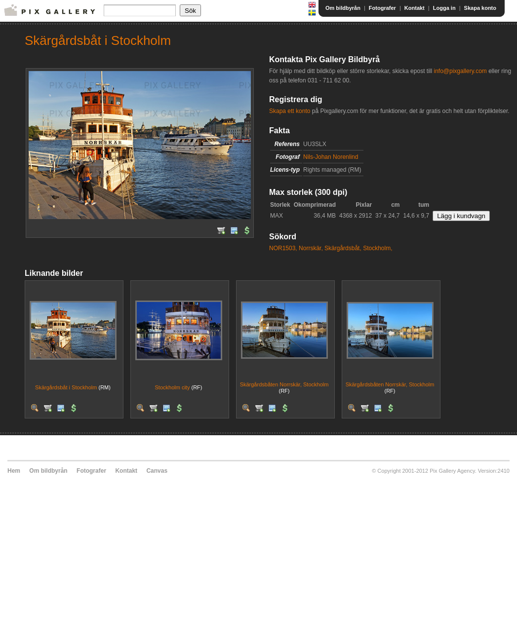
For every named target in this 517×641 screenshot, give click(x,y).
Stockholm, (377, 248)
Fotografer (382, 8)
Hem (13, 470)
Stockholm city (172, 387)
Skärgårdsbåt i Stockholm (66, 387)
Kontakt (414, 8)
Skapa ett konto (289, 111)
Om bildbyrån (342, 8)
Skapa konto (480, 8)
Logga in (444, 8)
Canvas (156, 470)
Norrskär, (311, 248)
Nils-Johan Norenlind (330, 156)
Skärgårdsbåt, (342, 248)
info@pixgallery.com (460, 71)
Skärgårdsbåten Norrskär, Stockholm (284, 384)
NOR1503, (283, 248)
